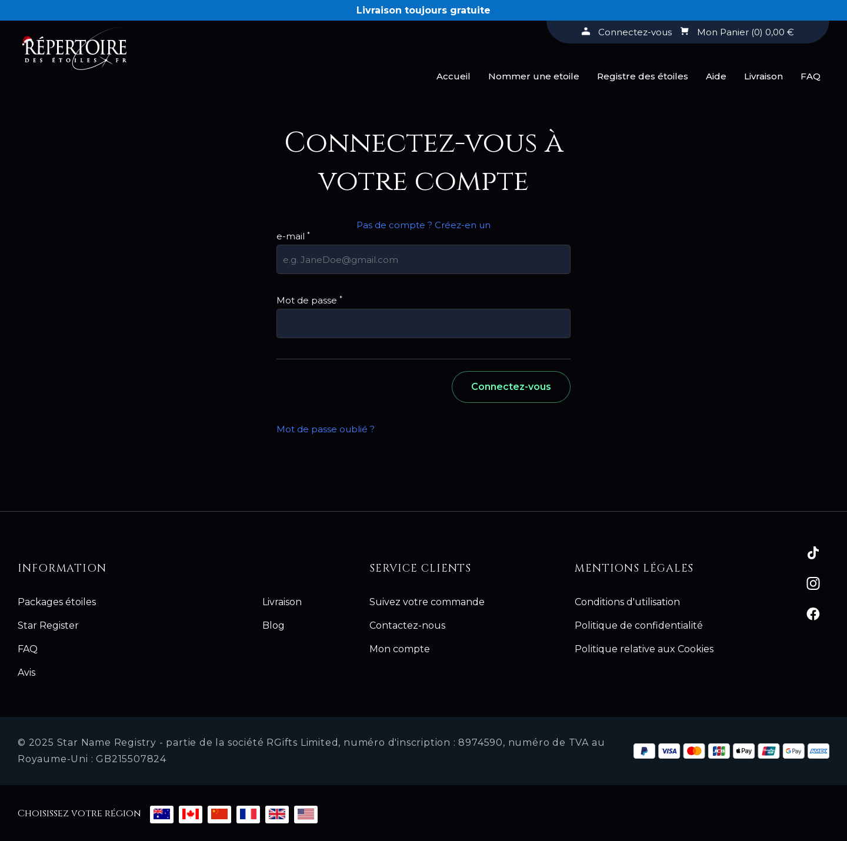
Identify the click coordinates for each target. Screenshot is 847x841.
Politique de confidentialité (639, 625)
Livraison (763, 76)
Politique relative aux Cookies (644, 649)
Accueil (453, 76)
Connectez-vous (511, 386)
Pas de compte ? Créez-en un (423, 225)
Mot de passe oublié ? (325, 429)
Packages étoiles (57, 602)
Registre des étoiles (642, 76)
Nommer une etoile (533, 76)
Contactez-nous (407, 625)
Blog (273, 625)
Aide (716, 76)
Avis (26, 672)
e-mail (293, 236)
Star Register (48, 625)
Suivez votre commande (427, 602)
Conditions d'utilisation (627, 602)
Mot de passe (309, 300)
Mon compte (399, 649)
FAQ (811, 76)
